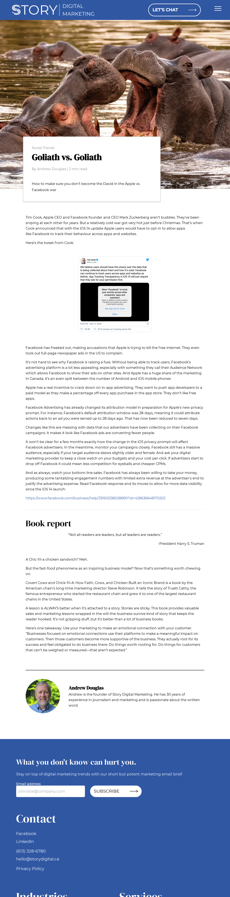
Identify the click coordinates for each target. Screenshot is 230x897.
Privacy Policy (30, 868)
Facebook (26, 833)
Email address (28, 784)
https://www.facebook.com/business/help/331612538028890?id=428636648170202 (95, 498)
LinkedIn (25, 841)
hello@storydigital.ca (37, 858)
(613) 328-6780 (31, 851)
